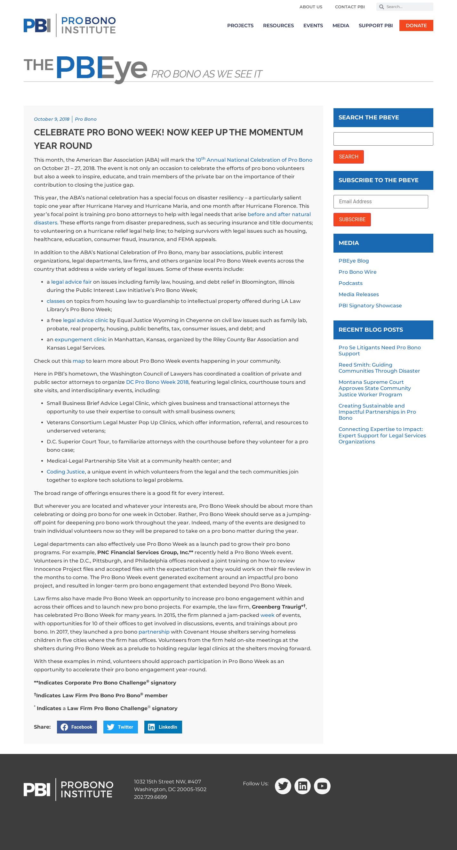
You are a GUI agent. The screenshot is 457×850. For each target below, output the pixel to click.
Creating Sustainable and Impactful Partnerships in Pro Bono (377, 412)
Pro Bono (86, 119)
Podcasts (351, 283)
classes (56, 301)
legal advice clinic (85, 320)
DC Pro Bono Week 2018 (157, 382)
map (79, 361)
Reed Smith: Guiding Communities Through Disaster (379, 368)
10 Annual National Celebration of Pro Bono (254, 160)
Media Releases (359, 294)
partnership (154, 632)
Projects (240, 25)
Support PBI (376, 25)
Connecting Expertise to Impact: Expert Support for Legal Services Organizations (382, 435)
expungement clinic (81, 339)
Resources (278, 25)
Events (313, 25)
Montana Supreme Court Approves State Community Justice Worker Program (375, 388)
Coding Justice (66, 472)
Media (341, 25)
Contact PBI (350, 6)
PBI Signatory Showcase (370, 306)
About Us (311, 6)
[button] (77, 727)
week (268, 615)
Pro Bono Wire (358, 272)
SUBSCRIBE (352, 219)
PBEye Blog (354, 261)
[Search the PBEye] (383, 139)
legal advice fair (71, 282)
